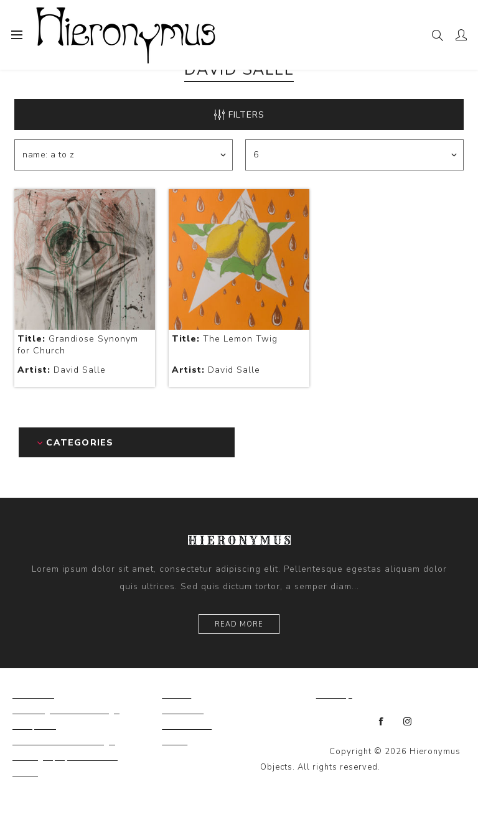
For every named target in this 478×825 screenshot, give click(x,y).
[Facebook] (381, 722)
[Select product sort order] (123, 154)
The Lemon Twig (225, 339)
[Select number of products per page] (354, 154)
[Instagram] (408, 722)
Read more (239, 624)
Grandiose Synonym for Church (77, 345)
